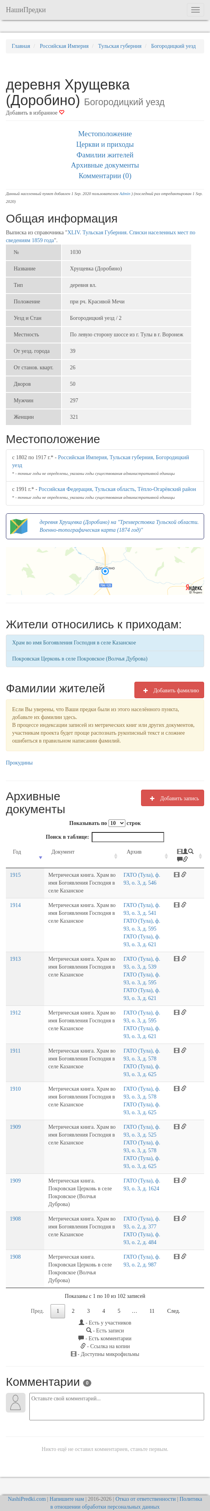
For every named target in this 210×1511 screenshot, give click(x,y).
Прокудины (19, 763)
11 (151, 1295)
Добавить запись (172, 798)
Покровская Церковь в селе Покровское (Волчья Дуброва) (79, 659)
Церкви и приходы (105, 144)
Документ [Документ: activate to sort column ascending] (46, 852)
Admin (124, 194)
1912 (15, 1013)
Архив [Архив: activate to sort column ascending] (143, 852)
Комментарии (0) (105, 176)
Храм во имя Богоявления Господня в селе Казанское (74, 643)
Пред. (37, 1295)
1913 (15, 959)
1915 (15, 883)
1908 (15, 1211)
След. (173, 1295)
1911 (15, 1051)
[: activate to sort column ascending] (190, 860)
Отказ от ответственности (146, 1483)
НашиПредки (26, 10)
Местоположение (105, 134)
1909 (15, 1127)
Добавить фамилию (169, 690)
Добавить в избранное (35, 113)
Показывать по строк (105, 823)
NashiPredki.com (27, 1483)
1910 (15, 1089)
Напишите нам (67, 1483)
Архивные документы (105, 165)
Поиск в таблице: (105, 837)
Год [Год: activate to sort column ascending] (17, 852)
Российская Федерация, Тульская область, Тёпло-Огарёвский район (117, 489)
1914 (15, 905)
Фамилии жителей (105, 155)
